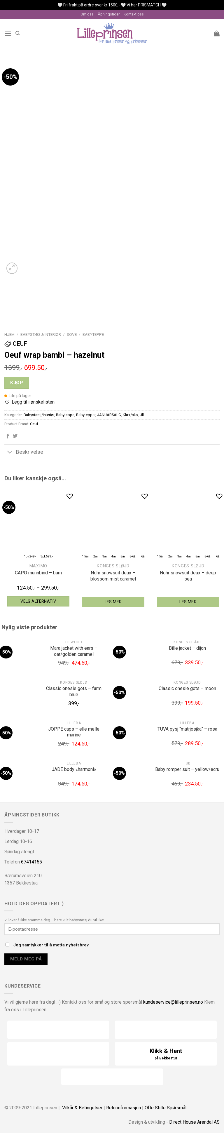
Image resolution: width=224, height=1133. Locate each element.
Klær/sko (130, 415)
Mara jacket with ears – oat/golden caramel (73, 651)
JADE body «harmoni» (74, 769)
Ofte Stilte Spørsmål (165, 1108)
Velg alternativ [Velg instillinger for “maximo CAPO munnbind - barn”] (38, 601)
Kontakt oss (134, 14)
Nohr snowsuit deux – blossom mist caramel (113, 576)
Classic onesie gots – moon (187, 688)
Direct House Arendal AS (194, 1122)
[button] (29, 402)
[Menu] (7, 33)
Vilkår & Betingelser (82, 1108)
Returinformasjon (123, 1108)
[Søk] (17, 33)
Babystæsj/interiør (40, 334)
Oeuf (15, 343)
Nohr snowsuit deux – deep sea (188, 576)
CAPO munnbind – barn (38, 573)
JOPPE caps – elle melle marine (73, 732)
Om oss (87, 14)
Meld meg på (26, 959)
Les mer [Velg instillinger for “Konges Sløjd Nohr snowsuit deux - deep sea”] (188, 601)
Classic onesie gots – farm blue (74, 691)
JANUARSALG (109, 415)
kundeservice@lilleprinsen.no (173, 1002)
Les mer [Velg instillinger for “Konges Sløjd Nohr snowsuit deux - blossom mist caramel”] (113, 601)
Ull (142, 415)
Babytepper (85, 415)
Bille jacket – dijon (187, 648)
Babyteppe (93, 334)
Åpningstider (109, 14)
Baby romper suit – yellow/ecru (187, 769)
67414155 (31, 862)
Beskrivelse (23, 452)
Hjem (9, 334)
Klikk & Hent (166, 1054)
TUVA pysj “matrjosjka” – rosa (187, 729)
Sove (72, 334)
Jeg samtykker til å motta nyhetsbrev (47, 945)
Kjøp (16, 382)
